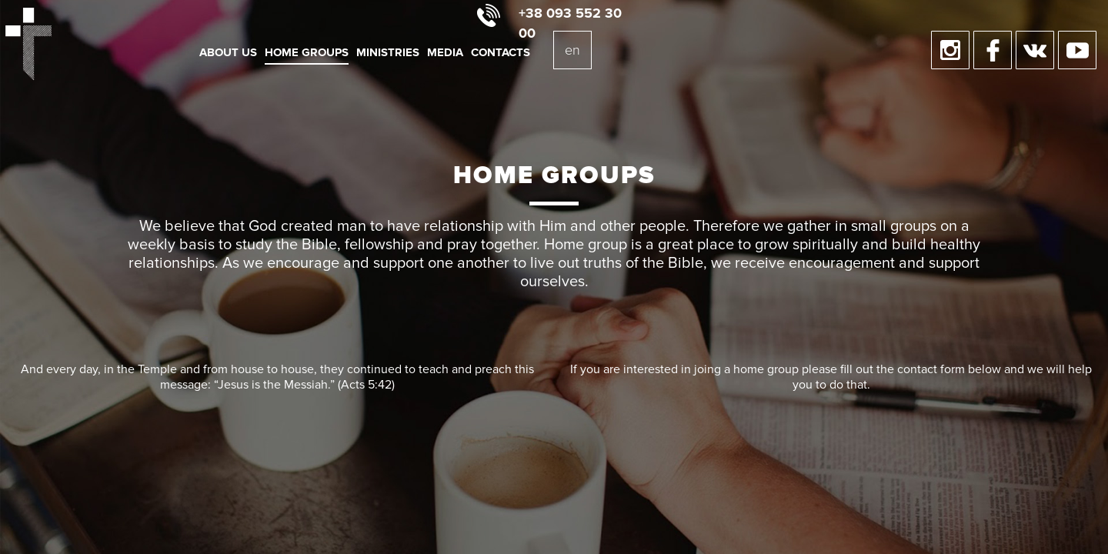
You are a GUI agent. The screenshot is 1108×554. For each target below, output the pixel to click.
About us (228, 52)
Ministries (387, 52)
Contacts (500, 52)
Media (445, 52)
